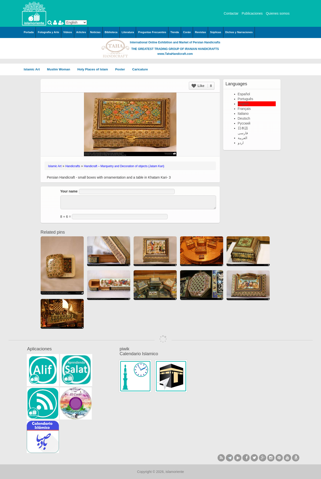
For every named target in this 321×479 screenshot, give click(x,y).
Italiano (243, 113)
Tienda (174, 32)
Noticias (95, 32)
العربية (242, 138)
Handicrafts (72, 166)
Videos (67, 32)
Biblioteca (111, 32)
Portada (29, 32)
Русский (244, 123)
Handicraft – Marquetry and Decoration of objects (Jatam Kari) (124, 166)
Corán (187, 32)
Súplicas (215, 32)
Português (245, 99)
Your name (69, 191)
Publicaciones (252, 13)
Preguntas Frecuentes (152, 32)
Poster (121, 69)
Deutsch (244, 118)
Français (244, 109)
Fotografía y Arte (48, 32)
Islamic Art (33, 69)
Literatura (128, 32)
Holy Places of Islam (94, 69)
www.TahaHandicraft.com (175, 54)
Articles (81, 32)
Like (202, 86)
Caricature (140, 69)
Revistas (200, 32)
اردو (241, 143)
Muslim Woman (60, 69)
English (243, 104)
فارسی (243, 133)
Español (244, 94)
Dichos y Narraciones (239, 32)
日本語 (243, 128)
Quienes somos (277, 13)
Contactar (231, 13)
